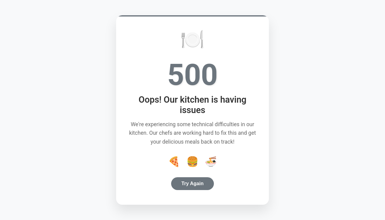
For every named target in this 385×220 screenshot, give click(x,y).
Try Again (193, 183)
